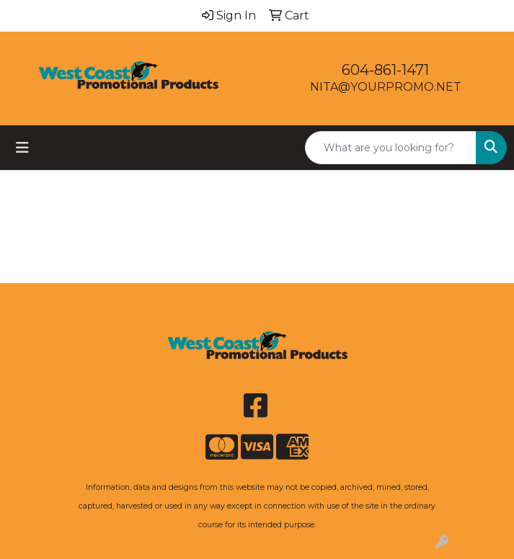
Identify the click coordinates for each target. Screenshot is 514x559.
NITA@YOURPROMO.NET (385, 87)
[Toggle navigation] (22, 148)
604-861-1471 (385, 70)
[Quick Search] (391, 147)
